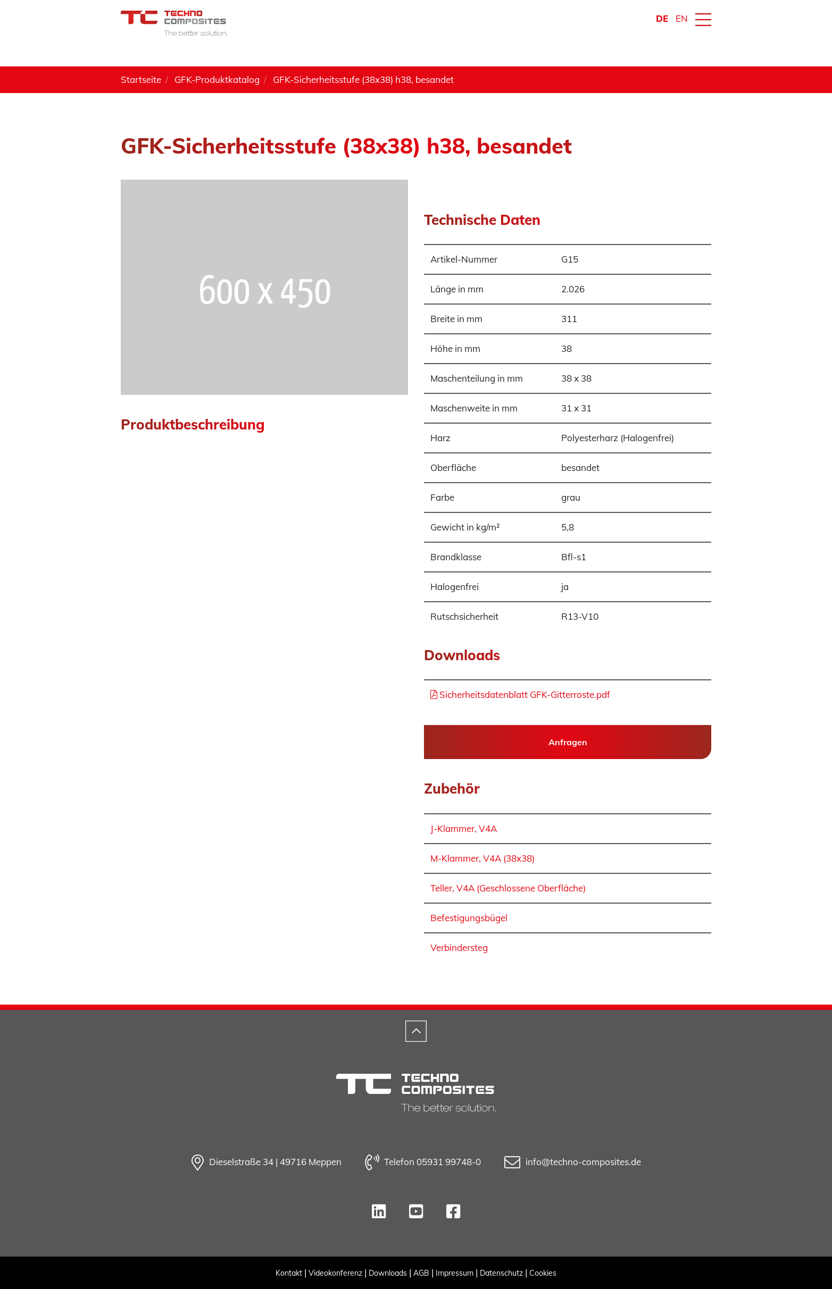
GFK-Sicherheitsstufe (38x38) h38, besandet (363, 79)
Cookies (542, 1273)
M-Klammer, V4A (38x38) (482, 858)
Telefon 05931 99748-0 (423, 1162)
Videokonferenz (335, 1273)
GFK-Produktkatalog (217, 79)
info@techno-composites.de (572, 1162)
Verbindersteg (459, 947)
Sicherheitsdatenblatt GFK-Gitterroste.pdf (520, 694)
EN (682, 18)
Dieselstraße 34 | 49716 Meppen (267, 1162)
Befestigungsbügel (468, 917)
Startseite (141, 79)
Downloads (388, 1273)
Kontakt (289, 1273)
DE (662, 18)
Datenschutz (501, 1273)
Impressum (454, 1273)
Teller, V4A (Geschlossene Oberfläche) (508, 888)
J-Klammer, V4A (463, 828)
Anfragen (567, 742)
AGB (421, 1273)
